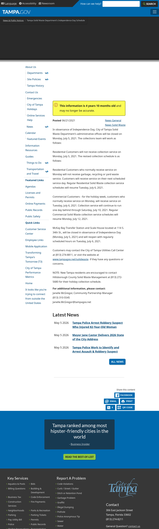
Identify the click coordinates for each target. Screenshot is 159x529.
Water (60, 525)
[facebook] (124, 395)
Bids (33, 483)
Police (11, 524)
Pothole (61, 511)
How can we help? (90, 3)
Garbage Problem (66, 497)
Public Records (34, 210)
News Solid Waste (115, 125)
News (30, 126)
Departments (35, 73)
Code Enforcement (40, 497)
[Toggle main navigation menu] (154, 12)
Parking (12, 514)
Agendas (30, 186)
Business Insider (80, 444)
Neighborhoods (16, 510)
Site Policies (34, 79)
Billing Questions (16, 488)
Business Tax (14, 497)
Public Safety (32, 216)
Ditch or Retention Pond (69, 493)
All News (117, 361)
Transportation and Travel (35, 171)
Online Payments (35, 203)
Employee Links (34, 240)
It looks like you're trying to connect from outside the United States (35, 296)
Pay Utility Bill (15, 519)
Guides (29, 156)
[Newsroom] (46, 3)
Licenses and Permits (32, 195)
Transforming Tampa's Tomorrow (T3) (33, 257)
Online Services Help (36, 118)
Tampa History (35, 85)
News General (113, 120)
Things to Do (34, 162)
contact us (134, 526)
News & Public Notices (13, 20)
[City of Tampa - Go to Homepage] (16, 11)
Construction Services (14, 503)
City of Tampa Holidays (35, 107)
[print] (127, 401)
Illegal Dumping (65, 507)
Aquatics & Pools (16, 483)
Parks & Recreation (40, 510)
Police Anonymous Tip (68, 516)
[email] (111, 401)
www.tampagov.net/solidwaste (71, 259)
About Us (30, 67)
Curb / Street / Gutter (68, 488)
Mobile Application (36, 246)
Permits (35, 519)
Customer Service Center (35, 231)
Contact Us (31, 92)
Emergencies (34, 98)
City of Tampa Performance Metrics (33, 272)
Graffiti (60, 502)
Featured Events (36, 139)
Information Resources (32, 148)
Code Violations (65, 483)
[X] (110, 407)
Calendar (30, 133)
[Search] (149, 4)
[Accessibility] (27, 3)
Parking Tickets (38, 514)
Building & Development (38, 490)
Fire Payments (38, 501)
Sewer (60, 521)
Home (29, 283)
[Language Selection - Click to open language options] (9, 3)
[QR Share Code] (125, 407)
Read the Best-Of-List (79, 457)
